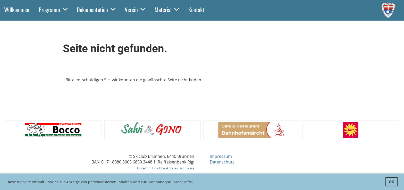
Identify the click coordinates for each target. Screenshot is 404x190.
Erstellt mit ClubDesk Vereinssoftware (165, 168)
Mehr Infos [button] (183, 181)
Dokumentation (96, 9)
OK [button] (391, 181)
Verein (135, 9)
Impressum (221, 156)
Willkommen (16, 9)
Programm (53, 9)
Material (167, 9)
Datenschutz (222, 162)
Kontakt (196, 9)
